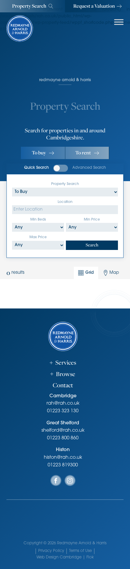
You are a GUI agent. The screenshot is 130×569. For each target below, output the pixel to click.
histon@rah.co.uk (63, 457)
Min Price (92, 219)
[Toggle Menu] (119, 22)
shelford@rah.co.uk (62, 430)
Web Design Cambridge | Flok (65, 557)
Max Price (38, 237)
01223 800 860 (63, 438)
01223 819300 (63, 465)
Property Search (65, 184)
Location (65, 202)
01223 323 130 (63, 411)
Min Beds (38, 219)
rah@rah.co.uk (62, 403)
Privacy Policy (51, 551)
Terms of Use (80, 551)
